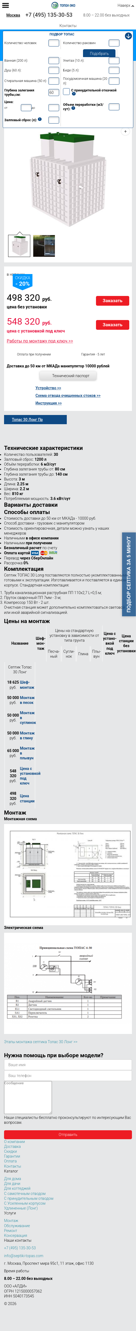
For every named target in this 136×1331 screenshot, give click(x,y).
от (6, 108)
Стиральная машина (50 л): (25, 81)
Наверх (124, 5)
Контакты (68, 26)
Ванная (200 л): (16, 60)
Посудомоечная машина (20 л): (85, 81)
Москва (13, 15)
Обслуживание (17, 1232)
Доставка (12, 1153)
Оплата (10, 1167)
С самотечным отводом (25, 1200)
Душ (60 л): (12, 70)
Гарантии (12, 1163)
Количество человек (20, 43)
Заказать (112, 300)
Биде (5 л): (71, 70)
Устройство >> (48, 388)
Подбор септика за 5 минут (129, 574)
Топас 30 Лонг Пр (27, 419)
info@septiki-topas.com (23, 1262)
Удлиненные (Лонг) (21, 1215)
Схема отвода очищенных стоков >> (67, 395)
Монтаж (11, 1227)
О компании (14, 1148)
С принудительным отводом (28, 1205)
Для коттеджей (17, 1195)
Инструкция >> (48, 403)
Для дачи (12, 1190)
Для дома (12, 1185)
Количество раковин (79, 43)
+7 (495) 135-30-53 (48, 15)
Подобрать (99, 53)
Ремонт (10, 1237)
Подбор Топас (61, 34)
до (33, 108)
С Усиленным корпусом (24, 1210)
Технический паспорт (70, 376)
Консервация (15, 1242)
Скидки (10, 1158)
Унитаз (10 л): (73, 60)
